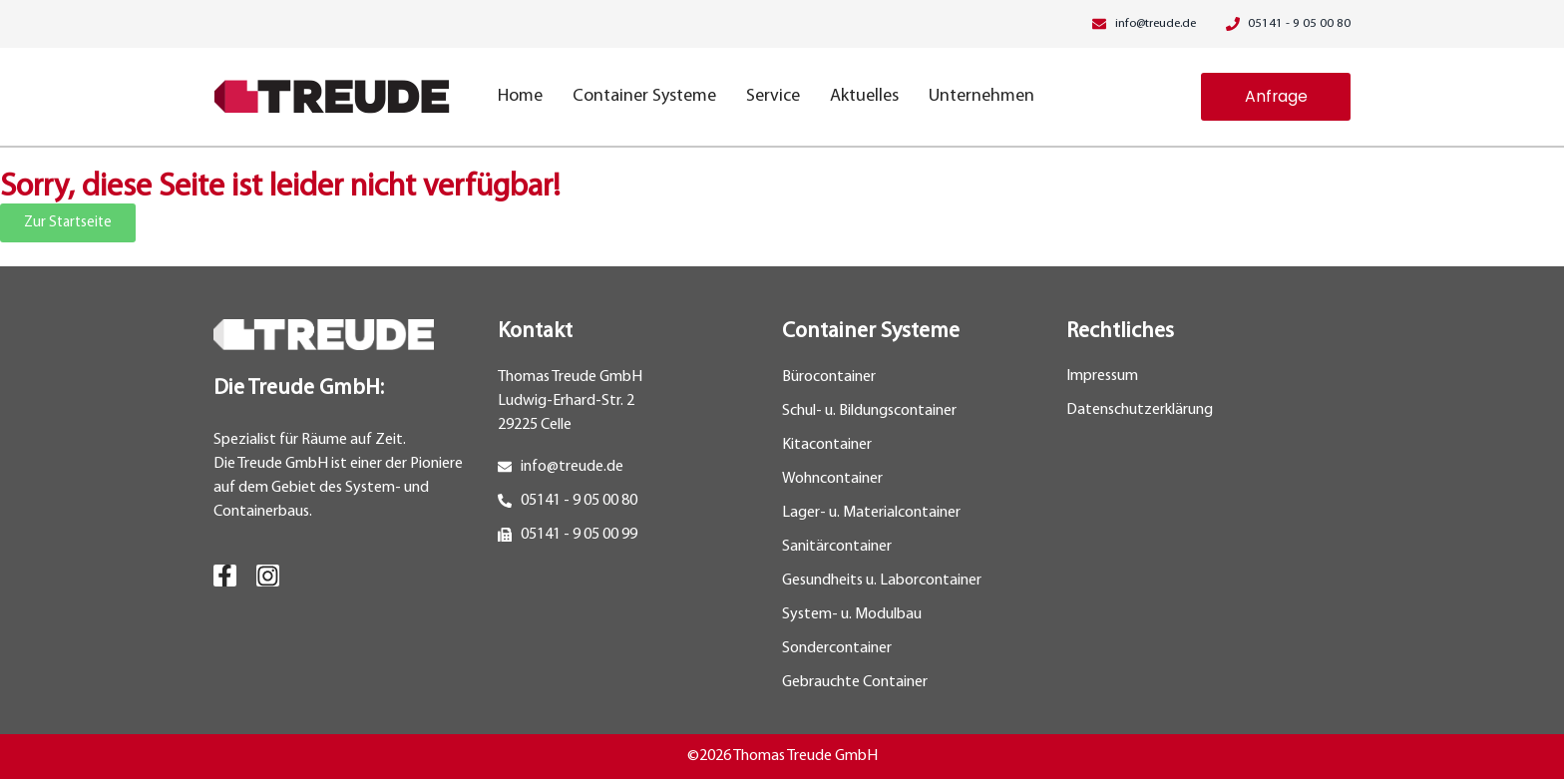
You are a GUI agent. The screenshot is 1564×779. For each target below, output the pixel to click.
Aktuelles (864, 96)
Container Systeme (644, 96)
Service (773, 96)
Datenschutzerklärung (1139, 411)
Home (520, 96)
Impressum (1102, 377)
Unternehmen (981, 96)
